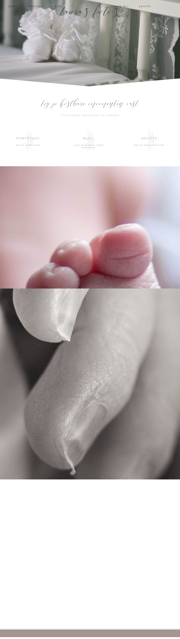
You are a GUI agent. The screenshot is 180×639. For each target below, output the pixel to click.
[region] (90, 43)
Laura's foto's (90, 11)
